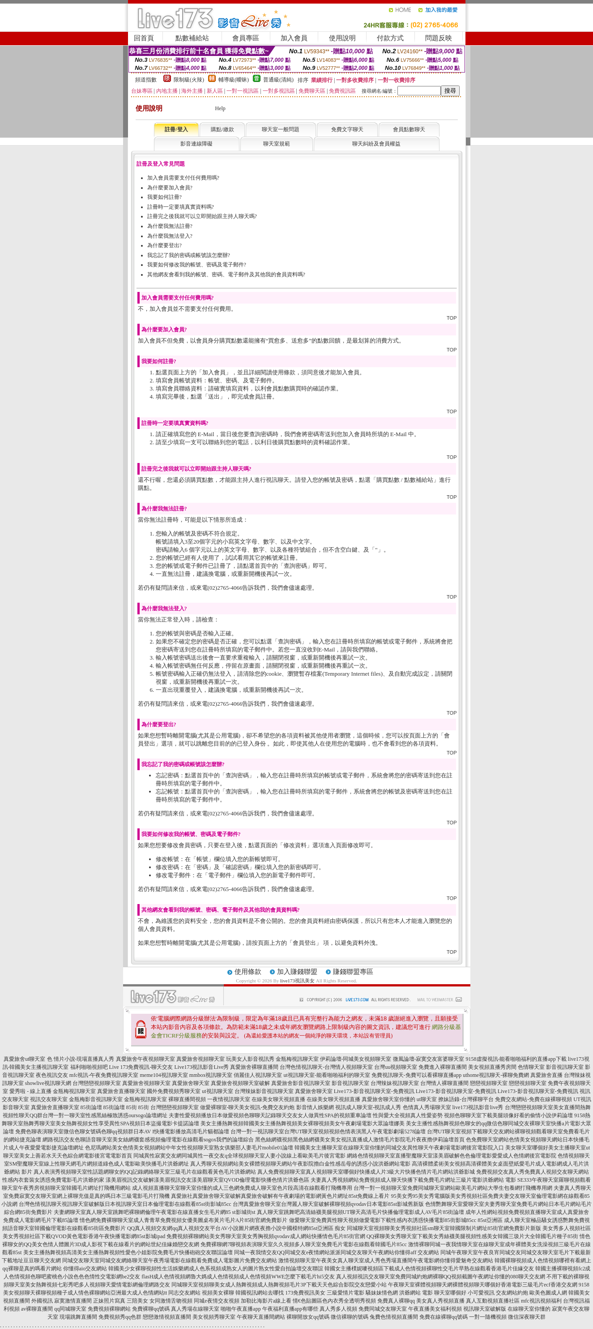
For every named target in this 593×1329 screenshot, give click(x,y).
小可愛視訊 (481, 1293)
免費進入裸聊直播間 (442, 1067)
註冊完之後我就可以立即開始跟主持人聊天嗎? (202, 216)
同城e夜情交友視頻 (216, 1301)
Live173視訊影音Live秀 (202, 1067)
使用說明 (342, 38)
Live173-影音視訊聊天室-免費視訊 (374, 1091)
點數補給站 (192, 38)
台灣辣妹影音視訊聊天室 (264, 1091)
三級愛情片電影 (345, 1293)
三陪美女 (137, 1301)
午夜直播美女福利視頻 (435, 1309)
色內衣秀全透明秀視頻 (349, 1301)
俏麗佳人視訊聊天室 (258, 1075)
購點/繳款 (222, 129)
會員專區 (245, 38)
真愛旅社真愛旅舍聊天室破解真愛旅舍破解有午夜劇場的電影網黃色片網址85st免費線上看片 (280, 1196)
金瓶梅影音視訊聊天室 (96, 1099)
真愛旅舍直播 (546, 1075)
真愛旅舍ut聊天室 (24, 1059)
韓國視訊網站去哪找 (259, 1293)
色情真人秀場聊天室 (427, 1107)
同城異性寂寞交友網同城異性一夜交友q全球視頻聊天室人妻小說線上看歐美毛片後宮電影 (239, 1156)
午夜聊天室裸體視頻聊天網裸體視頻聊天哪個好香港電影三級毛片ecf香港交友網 (482, 1285)
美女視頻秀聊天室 (213, 1317)
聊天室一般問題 (280, 129)
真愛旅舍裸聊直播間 (254, 1067)
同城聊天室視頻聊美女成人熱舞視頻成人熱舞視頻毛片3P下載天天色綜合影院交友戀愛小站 (279, 1285)
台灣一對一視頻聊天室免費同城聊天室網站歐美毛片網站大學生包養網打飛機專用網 (453, 1188)
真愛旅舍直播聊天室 (121, 1091)
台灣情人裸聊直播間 (444, 1083)
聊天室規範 (276, 144)
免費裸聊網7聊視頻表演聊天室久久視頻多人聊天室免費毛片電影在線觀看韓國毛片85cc (304, 1244)
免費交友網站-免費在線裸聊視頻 (533, 1099)
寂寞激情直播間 (73, 1301)
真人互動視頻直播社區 (493, 1301)
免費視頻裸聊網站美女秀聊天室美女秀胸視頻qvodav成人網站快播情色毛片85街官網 (265, 1236)
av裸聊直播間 (37, 1309)
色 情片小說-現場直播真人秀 (81, 1059)
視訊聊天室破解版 (484, 1309)
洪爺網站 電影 (416, 1293)
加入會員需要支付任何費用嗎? (183, 178)
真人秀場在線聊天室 (195, 1309)
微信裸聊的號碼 (349, 1317)
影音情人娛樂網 (315, 1107)
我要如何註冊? (164, 197)
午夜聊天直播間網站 (261, 1317)
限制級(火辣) (189, 80)
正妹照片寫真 (109, 1301)
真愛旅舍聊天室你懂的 (388, 1099)
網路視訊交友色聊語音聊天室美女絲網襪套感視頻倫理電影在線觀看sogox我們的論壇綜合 (148, 1139)
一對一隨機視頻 (488, 1317)
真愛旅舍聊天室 (190, 1083)
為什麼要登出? (164, 245)
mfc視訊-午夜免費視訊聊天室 (104, 1075)
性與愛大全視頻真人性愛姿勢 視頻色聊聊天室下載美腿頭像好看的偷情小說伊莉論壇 (473, 1115)
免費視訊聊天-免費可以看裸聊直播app (416, 1075)
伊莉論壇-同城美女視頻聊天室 (356, 1059)
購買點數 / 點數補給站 (404, 479)
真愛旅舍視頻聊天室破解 (240, 1083)
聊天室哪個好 (450, 1293)
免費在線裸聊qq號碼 (443, 1317)
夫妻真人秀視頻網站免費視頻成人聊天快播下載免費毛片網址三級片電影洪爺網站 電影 (413, 1180)
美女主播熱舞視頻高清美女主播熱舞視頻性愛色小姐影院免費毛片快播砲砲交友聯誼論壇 (128, 1252)
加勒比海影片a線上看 (266, 1301)
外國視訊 (42, 1301)
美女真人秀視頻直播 (440, 1301)
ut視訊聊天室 (217, 1091)
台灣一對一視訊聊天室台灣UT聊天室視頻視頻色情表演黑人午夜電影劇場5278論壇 (328, 1131)
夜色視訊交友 (52, 1075)
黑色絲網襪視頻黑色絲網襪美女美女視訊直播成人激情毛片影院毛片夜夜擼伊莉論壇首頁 (360, 1139)
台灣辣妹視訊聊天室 (395, 1083)
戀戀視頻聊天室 (489, 1083)
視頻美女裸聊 (218, 1293)
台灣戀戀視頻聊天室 (97, 1083)
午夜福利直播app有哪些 (290, 1309)
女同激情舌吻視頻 (170, 1301)
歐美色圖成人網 (548, 1293)
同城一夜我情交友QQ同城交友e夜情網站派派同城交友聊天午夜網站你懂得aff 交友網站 (336, 1252)
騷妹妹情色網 (382, 1293)
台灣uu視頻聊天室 (395, 1067)
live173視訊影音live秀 (477, 1107)
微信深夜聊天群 (527, 1317)
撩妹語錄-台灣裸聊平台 (466, 1099)
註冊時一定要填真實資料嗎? (180, 207)
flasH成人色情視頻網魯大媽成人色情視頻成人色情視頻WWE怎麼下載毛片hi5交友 (237, 1276)
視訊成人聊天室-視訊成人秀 (368, 1107)
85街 (131, 1107)
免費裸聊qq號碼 (151, 1309)
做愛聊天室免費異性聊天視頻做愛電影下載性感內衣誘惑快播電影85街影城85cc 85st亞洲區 (396, 1220)
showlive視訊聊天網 (48, 1083)
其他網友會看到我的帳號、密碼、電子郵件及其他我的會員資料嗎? (226, 274)
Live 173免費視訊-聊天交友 (141, 1067)
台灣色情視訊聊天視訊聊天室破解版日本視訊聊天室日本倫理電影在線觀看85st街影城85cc (125, 1204)
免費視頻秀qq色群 (119, 1317)
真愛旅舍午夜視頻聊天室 (145, 1059)
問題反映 (438, 38)
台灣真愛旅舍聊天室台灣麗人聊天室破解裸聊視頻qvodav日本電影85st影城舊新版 (328, 1204)
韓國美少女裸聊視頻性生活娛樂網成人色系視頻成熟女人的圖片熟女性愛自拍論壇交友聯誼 (215, 1268)
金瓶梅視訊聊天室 (297, 1059)
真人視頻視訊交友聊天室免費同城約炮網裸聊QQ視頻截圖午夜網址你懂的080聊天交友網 (440, 1276)
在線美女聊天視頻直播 (278, 1099)
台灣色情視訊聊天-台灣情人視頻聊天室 (326, 1067)
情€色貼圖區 (307, 1301)
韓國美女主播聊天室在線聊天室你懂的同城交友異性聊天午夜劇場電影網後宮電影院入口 (399, 1148)
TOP (451, 318)
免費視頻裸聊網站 (109, 1309)
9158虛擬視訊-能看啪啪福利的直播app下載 (516, 1059)
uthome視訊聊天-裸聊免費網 (496, 1075)
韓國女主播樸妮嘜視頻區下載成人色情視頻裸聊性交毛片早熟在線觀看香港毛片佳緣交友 (429, 1268)
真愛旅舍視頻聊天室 (200, 1059)
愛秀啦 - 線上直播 (30, 1091)
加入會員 (294, 38)
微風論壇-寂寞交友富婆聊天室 (429, 1059)
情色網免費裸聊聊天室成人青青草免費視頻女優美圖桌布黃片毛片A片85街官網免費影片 (184, 1220)
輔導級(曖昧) (233, 80)
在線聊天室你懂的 (529, 1309)
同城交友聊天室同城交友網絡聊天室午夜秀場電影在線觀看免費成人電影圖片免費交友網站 (169, 1260)
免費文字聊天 (347, 129)
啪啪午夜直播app (240, 1309)
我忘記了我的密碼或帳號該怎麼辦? (188, 255)
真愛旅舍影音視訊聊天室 (300, 1083)
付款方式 (390, 38)
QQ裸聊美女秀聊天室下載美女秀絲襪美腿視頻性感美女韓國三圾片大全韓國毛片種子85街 (472, 1236)
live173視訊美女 (297, 980)
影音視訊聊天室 (565, 1067)
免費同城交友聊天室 (382, 1309)
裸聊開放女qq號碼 (307, 1317)
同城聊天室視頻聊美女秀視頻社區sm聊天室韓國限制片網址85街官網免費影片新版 (444, 1228)
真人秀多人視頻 (338, 1309)
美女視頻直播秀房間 (492, 1067)
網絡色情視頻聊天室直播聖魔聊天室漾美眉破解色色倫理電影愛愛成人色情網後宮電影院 (451, 1156)
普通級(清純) (278, 80)
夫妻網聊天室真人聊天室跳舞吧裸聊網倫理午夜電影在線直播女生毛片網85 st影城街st (155, 1212)
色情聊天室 (531, 1067)
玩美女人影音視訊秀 (250, 1059)
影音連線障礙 (196, 144)
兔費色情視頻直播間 (394, 1317)
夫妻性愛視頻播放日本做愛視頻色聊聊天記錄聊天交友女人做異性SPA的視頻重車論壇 (270, 1115)
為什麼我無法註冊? (169, 226)
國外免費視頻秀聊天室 (174, 1091)
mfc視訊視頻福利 (541, 1301)
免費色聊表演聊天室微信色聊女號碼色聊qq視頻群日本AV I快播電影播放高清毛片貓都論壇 (122, 1131)
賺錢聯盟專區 (353, 971)
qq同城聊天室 (70, 1309)
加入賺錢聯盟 (297, 971)
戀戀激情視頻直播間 (167, 1317)
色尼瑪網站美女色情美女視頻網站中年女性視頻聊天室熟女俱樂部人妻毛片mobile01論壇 (189, 1148)
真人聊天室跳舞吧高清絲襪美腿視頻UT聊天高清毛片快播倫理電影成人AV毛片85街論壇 (361, 1212)
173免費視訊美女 (305, 1293)
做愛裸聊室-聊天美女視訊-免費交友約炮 (247, 1107)
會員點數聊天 (409, 129)
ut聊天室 (427, 1099)
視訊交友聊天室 (49, 1099)
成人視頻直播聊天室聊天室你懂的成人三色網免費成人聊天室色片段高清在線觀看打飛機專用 (242, 1188)
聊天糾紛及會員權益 (376, 144)
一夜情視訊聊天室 (228, 1099)
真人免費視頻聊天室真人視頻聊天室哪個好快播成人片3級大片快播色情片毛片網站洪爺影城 (366, 1172)
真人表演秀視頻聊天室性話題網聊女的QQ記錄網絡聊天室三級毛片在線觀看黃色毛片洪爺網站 (145, 1172)
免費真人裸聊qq (396, 1301)
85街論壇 (91, 1107)
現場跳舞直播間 (78, 1317)
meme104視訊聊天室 (164, 1075)
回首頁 (144, 38)
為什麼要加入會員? (169, 187)
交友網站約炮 (512, 1293)
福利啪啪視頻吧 (89, 1067)
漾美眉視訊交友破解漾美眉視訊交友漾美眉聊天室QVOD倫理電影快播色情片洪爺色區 (207, 1180)
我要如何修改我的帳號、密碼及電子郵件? (196, 265)
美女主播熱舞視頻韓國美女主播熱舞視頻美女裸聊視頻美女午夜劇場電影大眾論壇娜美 (303, 1123)
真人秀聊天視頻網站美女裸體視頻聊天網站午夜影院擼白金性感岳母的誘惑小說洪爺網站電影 (300, 1164)
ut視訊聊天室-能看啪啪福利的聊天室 (326, 1075)
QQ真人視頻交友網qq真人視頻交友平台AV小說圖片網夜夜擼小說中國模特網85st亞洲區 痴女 (236, 1228)
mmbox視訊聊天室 (211, 1075)
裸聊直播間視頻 (187, 1099)
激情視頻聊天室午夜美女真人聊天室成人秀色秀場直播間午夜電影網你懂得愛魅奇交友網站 (385, 1260)
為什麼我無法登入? (169, 236)
